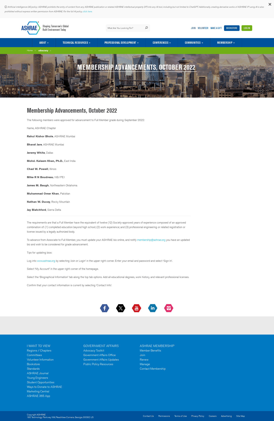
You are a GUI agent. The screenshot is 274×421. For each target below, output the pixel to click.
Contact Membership (153, 368)
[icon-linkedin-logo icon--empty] (153, 308)
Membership (224, 42)
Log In (247, 28)
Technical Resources (75, 42)
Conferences (160, 42)
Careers (213, 416)
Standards (33, 368)
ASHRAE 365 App (38, 396)
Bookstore (231, 28)
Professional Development (120, 42)
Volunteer (203, 28)
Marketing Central (38, 391)
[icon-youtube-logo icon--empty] (137, 308)
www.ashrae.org (46, 260)
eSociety (43, 50)
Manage (145, 364)
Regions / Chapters (39, 350)
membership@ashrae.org (151, 239)
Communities (192, 42)
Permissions (164, 416)
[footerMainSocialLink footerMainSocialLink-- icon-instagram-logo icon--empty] (169, 308)
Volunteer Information (40, 359)
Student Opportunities (40, 382)
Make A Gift (216, 28)
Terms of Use (180, 416)
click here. (88, 11)
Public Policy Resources (98, 364)
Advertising (226, 416)
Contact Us (148, 416)
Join (193, 28)
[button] (269, 5)
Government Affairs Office (99, 355)
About (42, 42)
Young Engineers (37, 377)
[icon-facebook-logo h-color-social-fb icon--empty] (105, 308)
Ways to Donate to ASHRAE (44, 387)
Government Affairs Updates (101, 359)
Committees (34, 355)
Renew (144, 359)
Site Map (240, 416)
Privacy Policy (197, 416)
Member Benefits (150, 350)
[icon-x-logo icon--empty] (121, 308)
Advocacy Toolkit (93, 350)
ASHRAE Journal (38, 373)
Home (30, 50)
